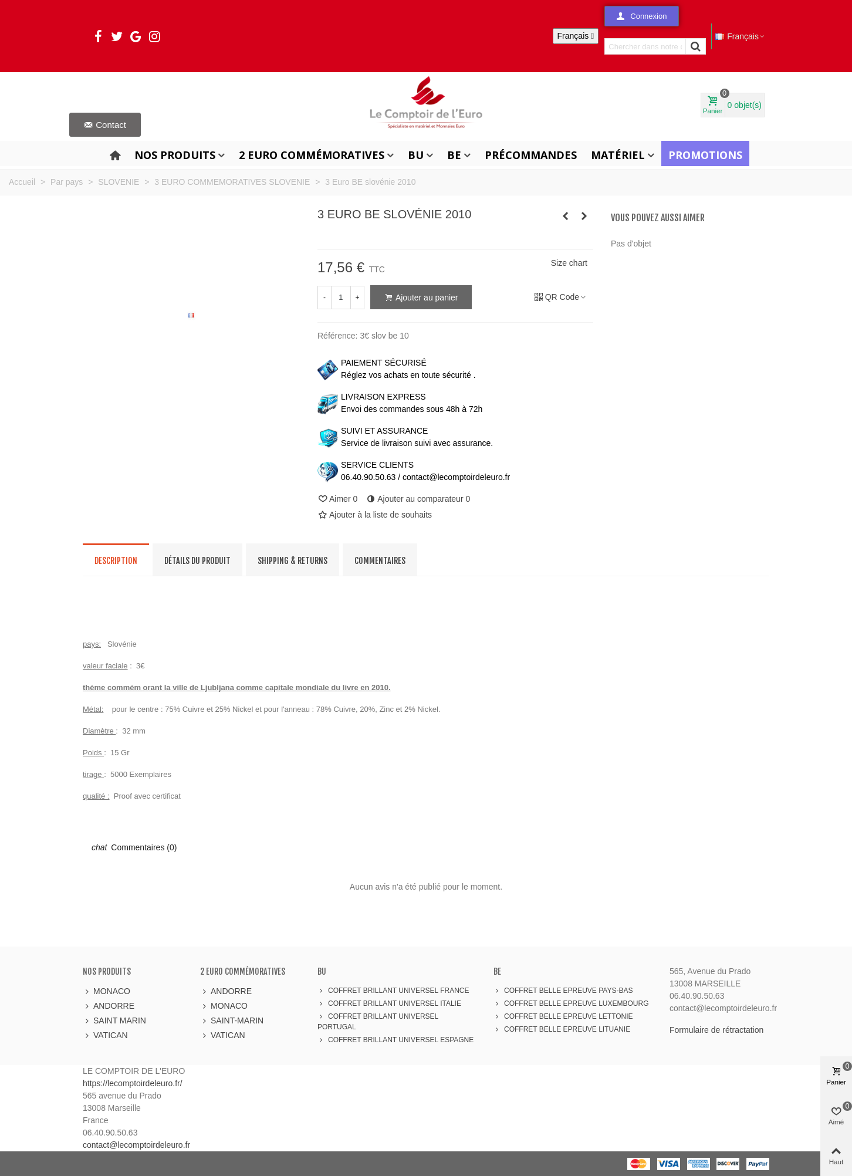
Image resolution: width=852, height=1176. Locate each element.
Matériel (618, 155)
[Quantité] (341, 297)
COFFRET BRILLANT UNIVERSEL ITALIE (389, 1003)
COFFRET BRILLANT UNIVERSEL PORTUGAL (377, 1021)
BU (416, 155)
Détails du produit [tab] (197, 561)
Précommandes (531, 155)
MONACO (106, 991)
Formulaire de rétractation (716, 1030)
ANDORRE (108, 1006)
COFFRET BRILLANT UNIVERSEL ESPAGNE (395, 1040)
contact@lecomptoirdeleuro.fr (136, 1145)
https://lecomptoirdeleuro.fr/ (132, 1083)
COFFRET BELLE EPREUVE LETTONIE (563, 1016)
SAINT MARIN (114, 1021)
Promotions (705, 155)
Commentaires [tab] (379, 561)
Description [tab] (115, 561)
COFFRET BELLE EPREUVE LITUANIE (561, 1029)
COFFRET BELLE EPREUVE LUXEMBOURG (571, 1003)
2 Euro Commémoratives (311, 155)
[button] (641, 16)
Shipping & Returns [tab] (292, 561)
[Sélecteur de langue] (576, 36)
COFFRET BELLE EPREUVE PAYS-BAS (563, 990)
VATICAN (105, 1035)
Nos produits (174, 155)
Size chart (569, 263)
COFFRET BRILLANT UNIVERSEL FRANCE (393, 990)
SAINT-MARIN (231, 1021)
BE (454, 155)
